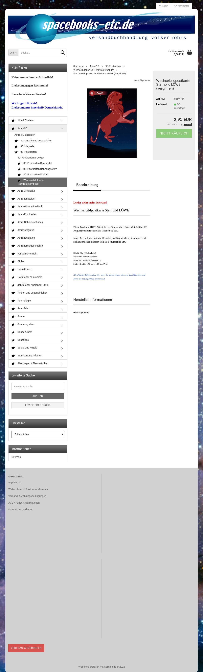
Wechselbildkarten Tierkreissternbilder (30, 182)
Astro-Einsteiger (23, 199)
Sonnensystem (22, 324)
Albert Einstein (22, 120)
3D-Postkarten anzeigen (30, 157)
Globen (18, 261)
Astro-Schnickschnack (27, 222)
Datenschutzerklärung (20, 509)
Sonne (18, 316)
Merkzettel (181, 6)
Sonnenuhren (21, 332)
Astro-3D (19, 128)
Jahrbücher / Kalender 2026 (29, 285)
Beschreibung (87, 185)
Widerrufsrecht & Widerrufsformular (28, 489)
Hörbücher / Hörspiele (26, 277)
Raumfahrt (20, 308)
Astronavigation (23, 238)
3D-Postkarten (25, 152)
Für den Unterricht (24, 253)
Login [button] (163, 6)
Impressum (14, 482)
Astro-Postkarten (23, 214)
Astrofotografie (22, 230)
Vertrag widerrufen (26, 647)
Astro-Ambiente (23, 191)
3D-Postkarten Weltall (32, 174)
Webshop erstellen (88, 666)
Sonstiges (20, 340)
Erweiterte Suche (38, 405)
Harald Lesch (21, 269)
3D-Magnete (24, 146)
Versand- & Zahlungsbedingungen (27, 495)
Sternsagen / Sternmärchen (29, 363)
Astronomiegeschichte (27, 246)
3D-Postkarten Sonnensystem (37, 169)
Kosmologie (21, 300)
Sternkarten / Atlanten (26, 355)
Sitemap (16, 456)
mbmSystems (142, 80)
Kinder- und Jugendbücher (29, 293)
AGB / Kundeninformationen (24, 502)
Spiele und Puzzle (24, 347)
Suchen (38, 396)
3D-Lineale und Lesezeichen (33, 140)
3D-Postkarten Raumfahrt (34, 163)
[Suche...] (13, 52)
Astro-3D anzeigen (24, 134)
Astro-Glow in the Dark (27, 206)
